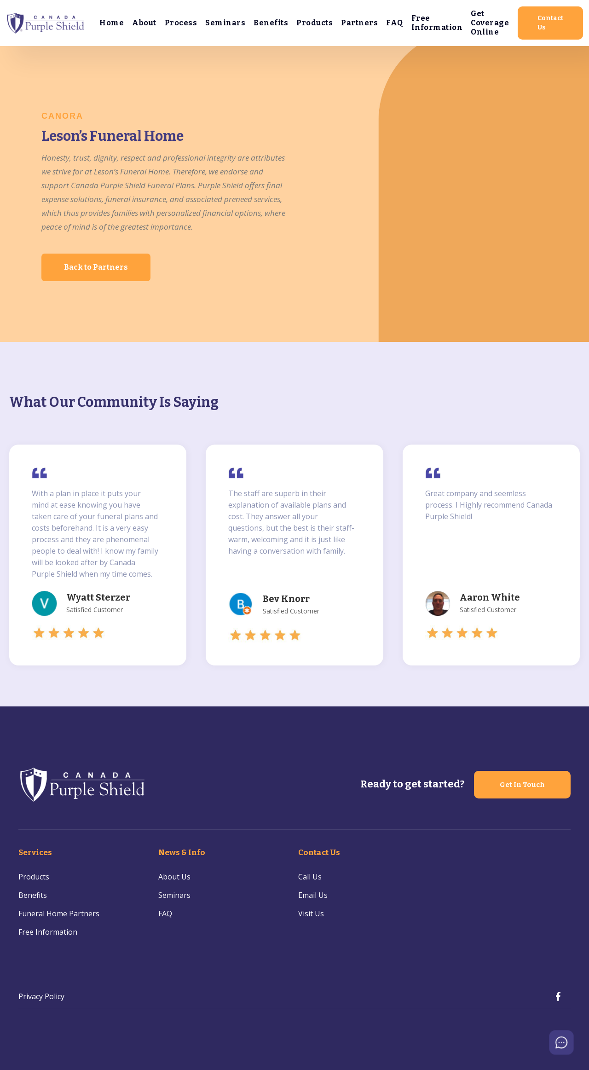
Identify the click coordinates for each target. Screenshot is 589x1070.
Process (181, 22)
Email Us (313, 895)
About (144, 22)
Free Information (437, 23)
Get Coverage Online (490, 22)
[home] (46, 23)
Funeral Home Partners (58, 913)
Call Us (310, 877)
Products (314, 22)
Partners (359, 22)
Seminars (225, 22)
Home (111, 22)
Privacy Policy (41, 996)
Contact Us (550, 22)
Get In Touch (522, 785)
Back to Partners (96, 267)
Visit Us (311, 913)
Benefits (271, 22)
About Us (174, 877)
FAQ (394, 22)
